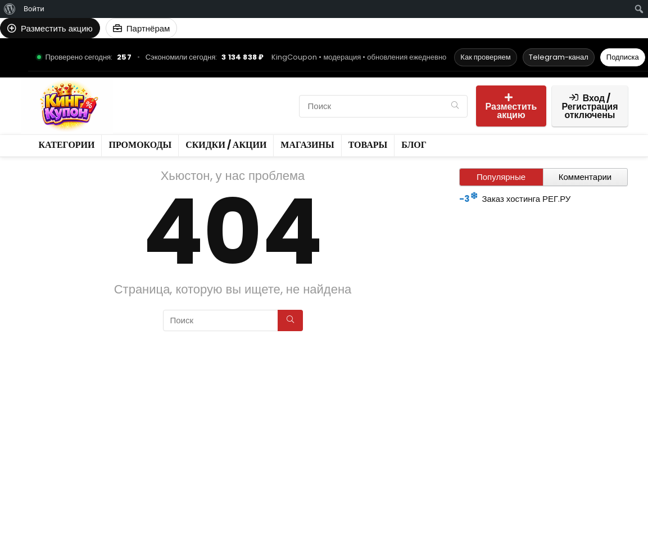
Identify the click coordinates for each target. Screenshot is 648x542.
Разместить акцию (511, 107)
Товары (274, 106)
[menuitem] (10, 9)
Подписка (622, 57)
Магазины (226, 106)
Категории (148, 86)
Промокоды (205, 86)
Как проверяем (485, 57)
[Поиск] (455, 106)
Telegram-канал (558, 57)
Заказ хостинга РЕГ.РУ (526, 199)
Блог (137, 125)
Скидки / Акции (160, 106)
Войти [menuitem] (34, 8)
